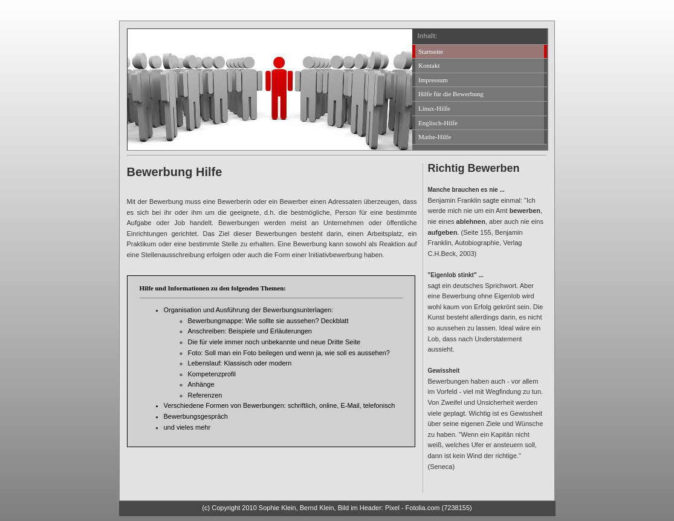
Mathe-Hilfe (434, 136)
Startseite (430, 51)
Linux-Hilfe (434, 108)
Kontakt (428, 65)
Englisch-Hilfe (438, 122)
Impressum (433, 80)
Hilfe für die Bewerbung (451, 93)
